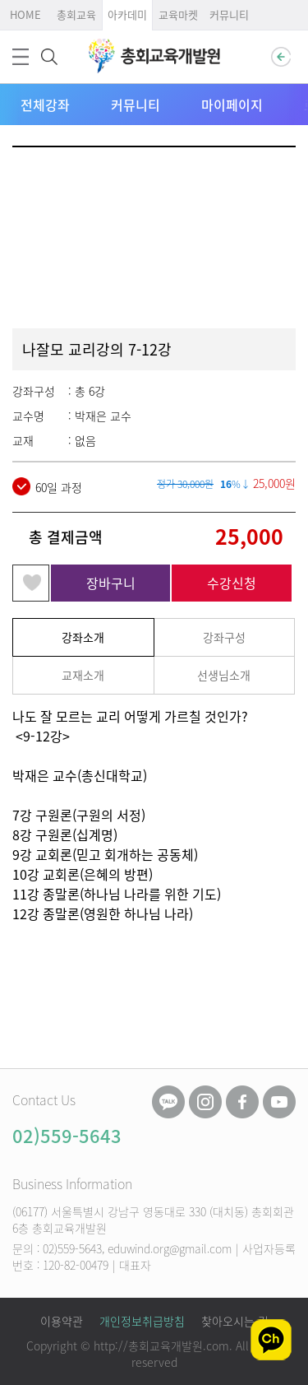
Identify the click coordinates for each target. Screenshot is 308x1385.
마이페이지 (232, 104)
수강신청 (231, 583)
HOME (25, 14)
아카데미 (127, 14)
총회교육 (76, 14)
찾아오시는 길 (235, 1321)
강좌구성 (224, 637)
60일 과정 (47, 486)
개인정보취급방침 (142, 1321)
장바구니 (111, 583)
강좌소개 (83, 637)
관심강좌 (30, 583)
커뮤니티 (229, 14)
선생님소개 (224, 675)
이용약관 (61, 1321)
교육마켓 (178, 14)
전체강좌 (45, 104)
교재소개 (83, 675)
